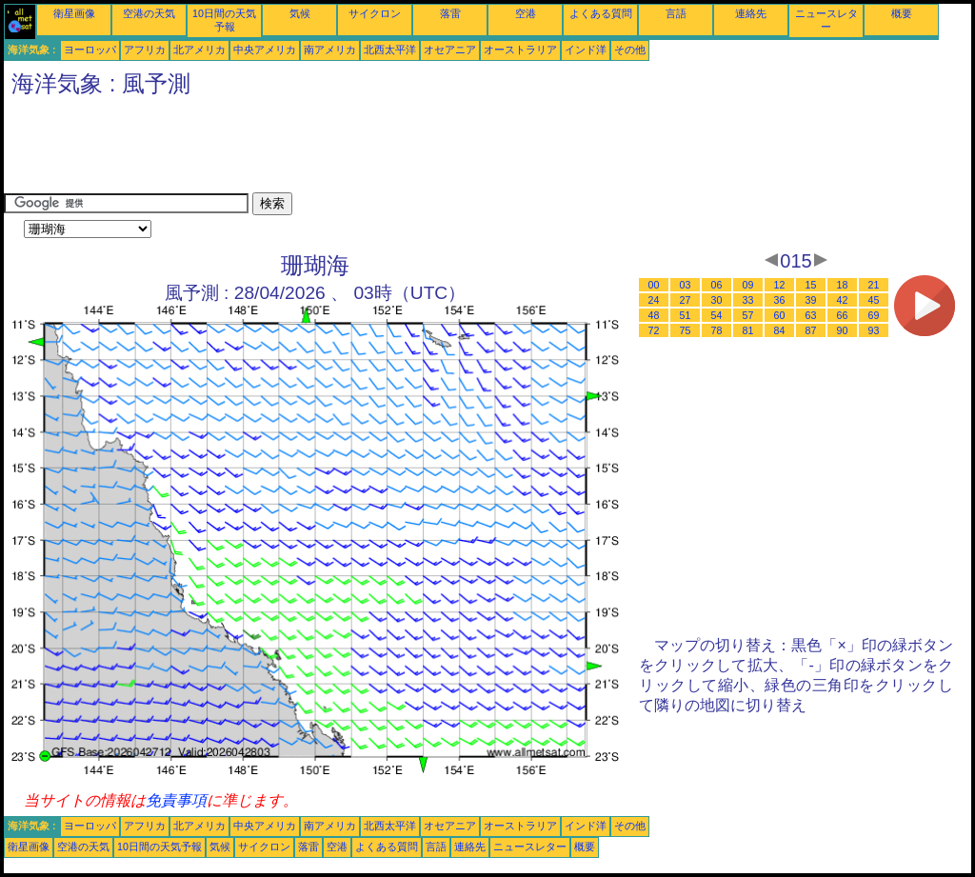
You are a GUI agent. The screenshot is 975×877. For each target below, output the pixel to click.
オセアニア (450, 49)
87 (811, 330)
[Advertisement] (350, 149)
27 (685, 300)
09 (748, 284)
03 (685, 284)
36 (780, 300)
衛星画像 (74, 13)
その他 (630, 49)
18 (842, 284)
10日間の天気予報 (159, 846)
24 (654, 300)
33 (748, 300)
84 (780, 330)
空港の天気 (149, 13)
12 (780, 284)
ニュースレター (530, 846)
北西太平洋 (390, 49)
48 (654, 315)
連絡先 (750, 13)
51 (685, 315)
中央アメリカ (264, 49)
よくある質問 (600, 13)
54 (717, 315)
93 (874, 330)
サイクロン (374, 13)
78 (717, 330)
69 (874, 315)
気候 (299, 13)
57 (748, 315)
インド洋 (586, 49)
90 (842, 330)
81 (748, 330)
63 (811, 315)
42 (842, 300)
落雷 (450, 13)
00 (654, 284)
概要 (901, 13)
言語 (676, 13)
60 (780, 315)
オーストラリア (520, 49)
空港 (525, 13)
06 (717, 284)
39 (811, 300)
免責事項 (176, 800)
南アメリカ (330, 49)
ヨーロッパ (90, 49)
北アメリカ (199, 49)
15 (811, 284)
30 (717, 300)
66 (842, 315)
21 (874, 284)
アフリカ (145, 49)
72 (654, 330)
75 (685, 330)
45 (874, 300)
